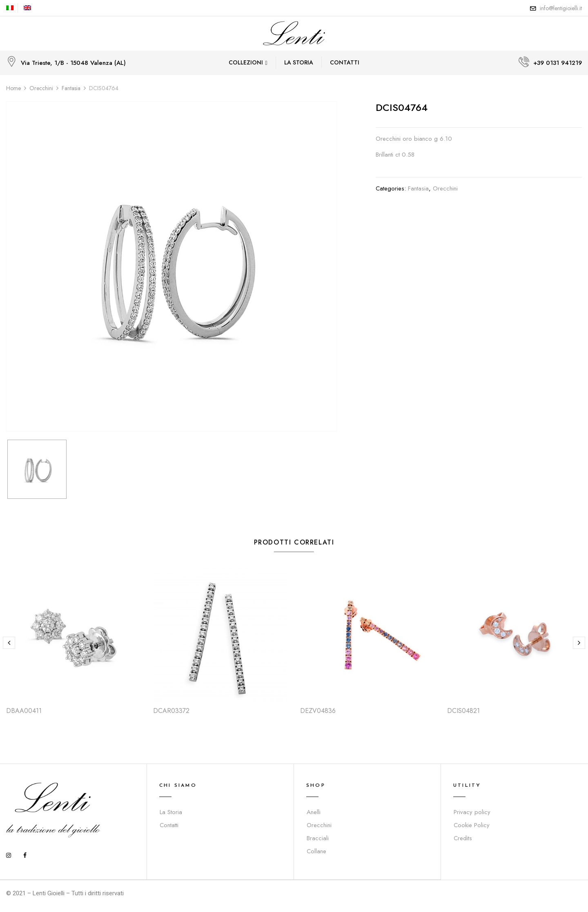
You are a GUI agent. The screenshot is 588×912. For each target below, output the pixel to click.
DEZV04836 (318, 710)
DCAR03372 (171, 710)
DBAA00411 (24, 710)
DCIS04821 (463, 710)
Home (13, 88)
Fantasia (71, 88)
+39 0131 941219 (557, 62)
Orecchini (41, 88)
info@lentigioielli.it (561, 8)
